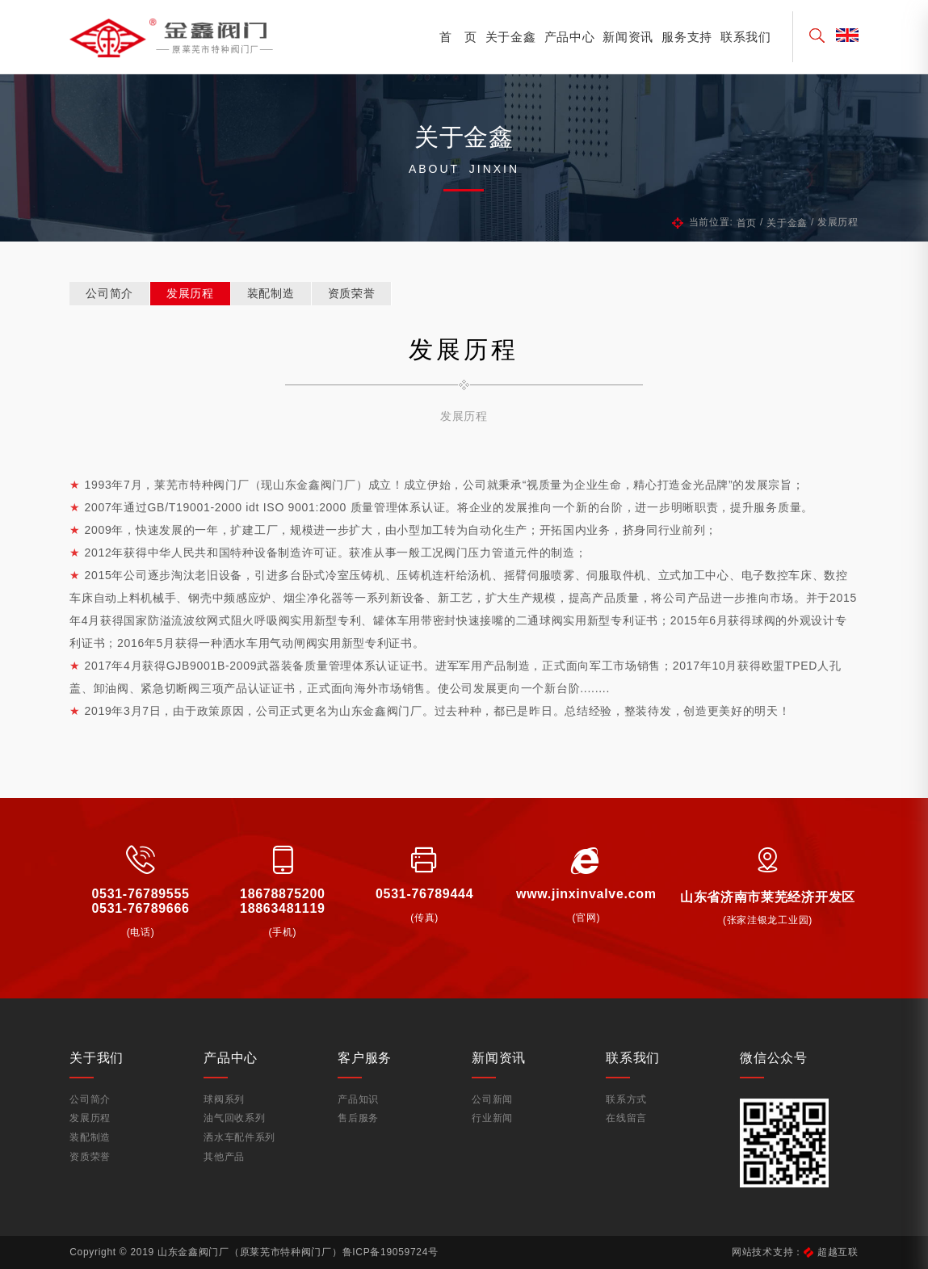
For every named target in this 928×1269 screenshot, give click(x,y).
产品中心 (569, 37)
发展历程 (190, 293)
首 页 (458, 37)
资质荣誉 (352, 293)
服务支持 (686, 37)
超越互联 (838, 1252)
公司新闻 (492, 1099)
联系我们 (745, 37)
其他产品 (224, 1156)
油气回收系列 (234, 1118)
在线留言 (626, 1118)
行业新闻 (492, 1118)
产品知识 (358, 1099)
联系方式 (626, 1099)
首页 (747, 223)
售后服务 (358, 1118)
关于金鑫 (510, 37)
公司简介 (109, 293)
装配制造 (271, 293)
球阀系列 (224, 1099)
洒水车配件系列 (239, 1137)
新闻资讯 (628, 37)
